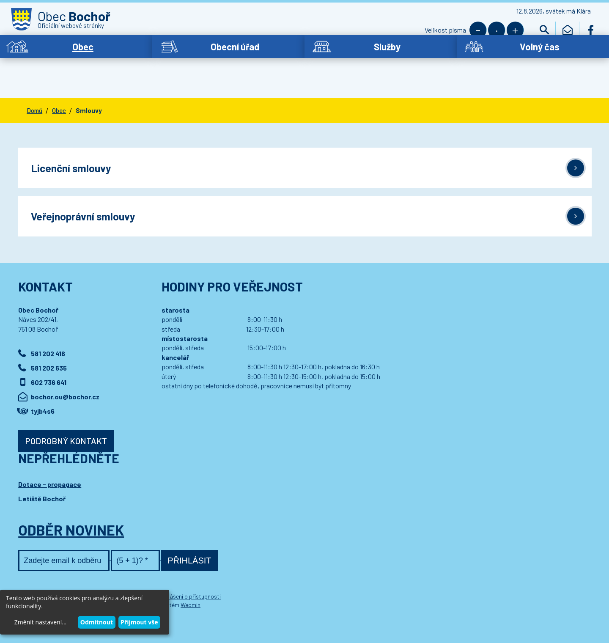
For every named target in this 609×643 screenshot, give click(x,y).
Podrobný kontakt (66, 420)
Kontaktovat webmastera (119, 575)
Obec (59, 86)
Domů (34, 86)
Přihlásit (189, 539)
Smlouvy (89, 86)
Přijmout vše (139, 622)
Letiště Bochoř (42, 477)
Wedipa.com (46, 583)
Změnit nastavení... (40, 622)
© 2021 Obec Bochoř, (58, 575)
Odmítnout (96, 622)
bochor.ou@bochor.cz (65, 375)
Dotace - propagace (49, 463)
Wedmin (190, 583)
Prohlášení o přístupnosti (188, 575)
